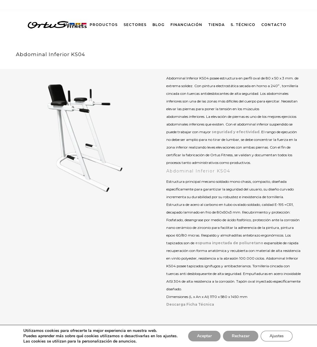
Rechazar (240, 336)
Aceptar (204, 336)
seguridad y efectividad (235, 132)
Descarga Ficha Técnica (190, 304)
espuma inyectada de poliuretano (229, 243)
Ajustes (277, 336)
